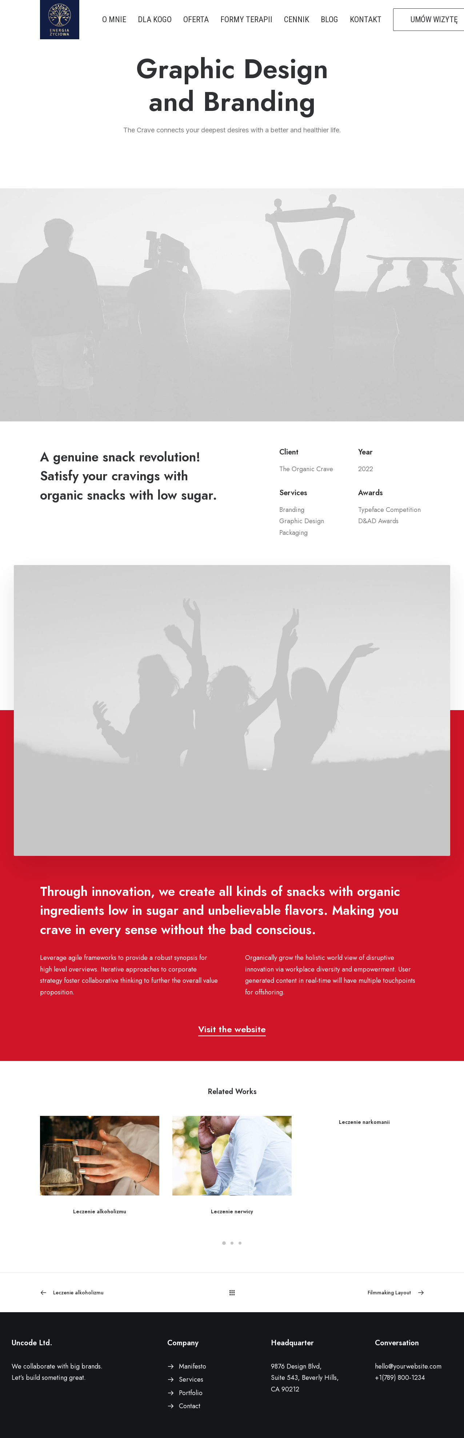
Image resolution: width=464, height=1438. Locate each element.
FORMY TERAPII (246, 19)
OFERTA (196, 19)
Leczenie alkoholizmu (99, 1211)
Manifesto (192, 1366)
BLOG (329, 19)
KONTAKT (365, 19)
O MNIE (114, 19)
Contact (189, 1406)
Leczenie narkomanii (364, 1122)
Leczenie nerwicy (232, 1211)
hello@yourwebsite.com (408, 1366)
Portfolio (191, 1393)
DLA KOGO (155, 19)
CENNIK (296, 19)
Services (191, 1379)
